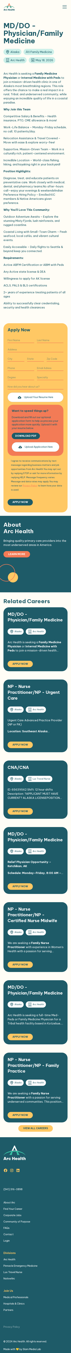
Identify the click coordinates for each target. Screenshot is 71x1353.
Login (6, 1240)
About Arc (9, 1202)
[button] (63, 7)
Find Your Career (12, 1208)
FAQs (6, 1228)
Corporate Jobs (12, 1215)
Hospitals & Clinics (14, 1303)
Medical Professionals (15, 1297)
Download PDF (25, 435)
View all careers (35, 1128)
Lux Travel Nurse (12, 1272)
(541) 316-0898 (12, 1189)
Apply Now (20, 663)
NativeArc (9, 1278)
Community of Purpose (16, 1221)
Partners (8, 1310)
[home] (9, 6)
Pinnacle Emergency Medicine (20, 1265)
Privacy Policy (11, 1326)
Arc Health (9, 1259)
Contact (8, 1234)
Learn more (16, 554)
